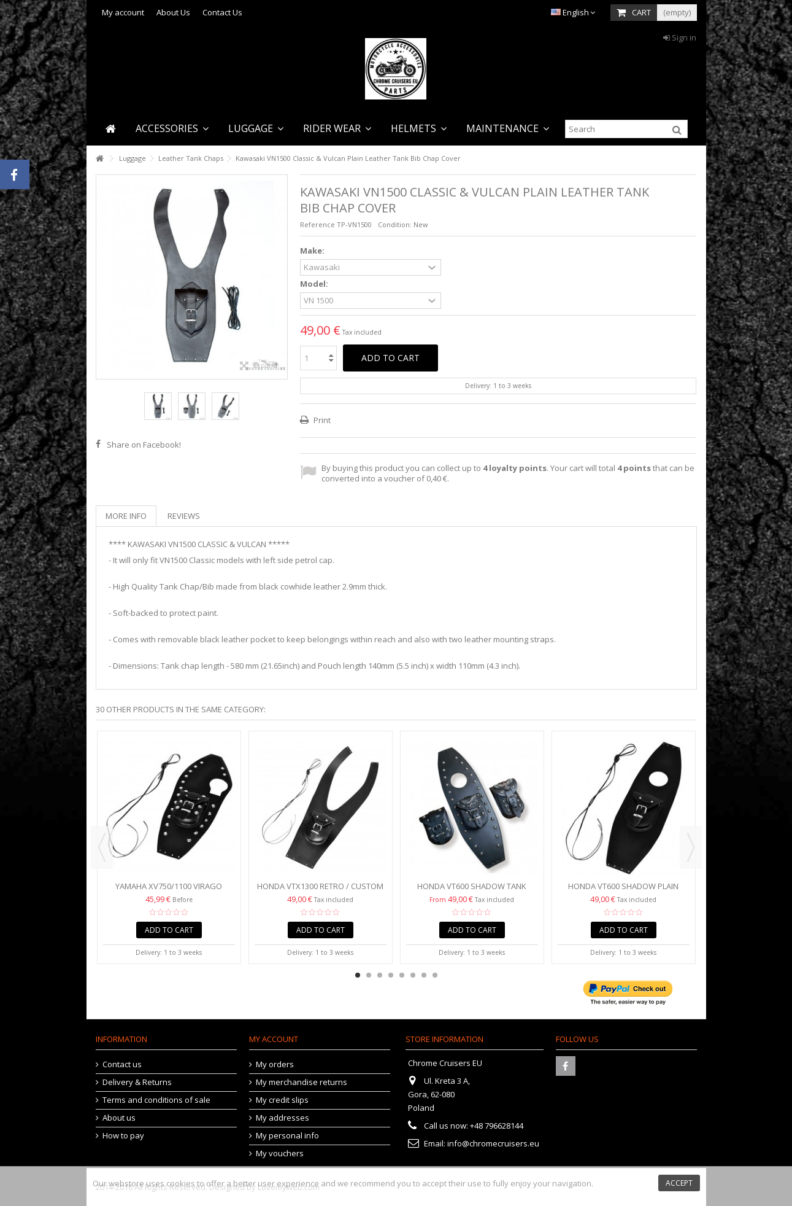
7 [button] (423, 975)
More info (126, 515)
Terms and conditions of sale (156, 1100)
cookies (180, 1183)
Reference (317, 224)
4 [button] (390, 975)
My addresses (282, 1118)
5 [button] (401, 975)
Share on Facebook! (144, 444)
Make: (313, 251)
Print (321, 420)
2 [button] (368, 975)
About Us (173, 12)
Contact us (122, 1064)
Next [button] (691, 847)
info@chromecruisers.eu (493, 1143)
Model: (315, 284)
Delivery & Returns (137, 1082)
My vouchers (280, 1153)
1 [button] (357, 975)
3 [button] (379, 975)
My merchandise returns (301, 1082)
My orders (275, 1064)
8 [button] (435, 975)
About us (119, 1118)
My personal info (287, 1135)
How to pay (123, 1135)
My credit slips (282, 1100)
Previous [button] (102, 847)
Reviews (183, 515)
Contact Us (222, 12)
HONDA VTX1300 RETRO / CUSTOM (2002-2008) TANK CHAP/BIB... (320, 891)
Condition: (395, 224)
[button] (172, 129)
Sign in (679, 37)
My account (123, 12)
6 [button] (412, 975)
